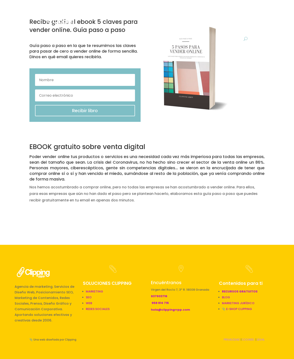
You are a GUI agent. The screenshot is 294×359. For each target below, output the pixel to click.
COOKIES (248, 339)
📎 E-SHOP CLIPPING (237, 309)
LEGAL (261, 339)
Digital (172, 11)
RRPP (151, 11)
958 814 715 (160, 303)
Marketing (127, 11)
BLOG (218, 11)
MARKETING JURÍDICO (238, 303)
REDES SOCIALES (98, 309)
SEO (89, 297)
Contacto (235, 28)
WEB (89, 303)
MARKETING (94, 291)
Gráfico (196, 11)
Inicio (102, 11)
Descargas (239, 11)
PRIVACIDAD (232, 339)
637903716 (159, 296)
